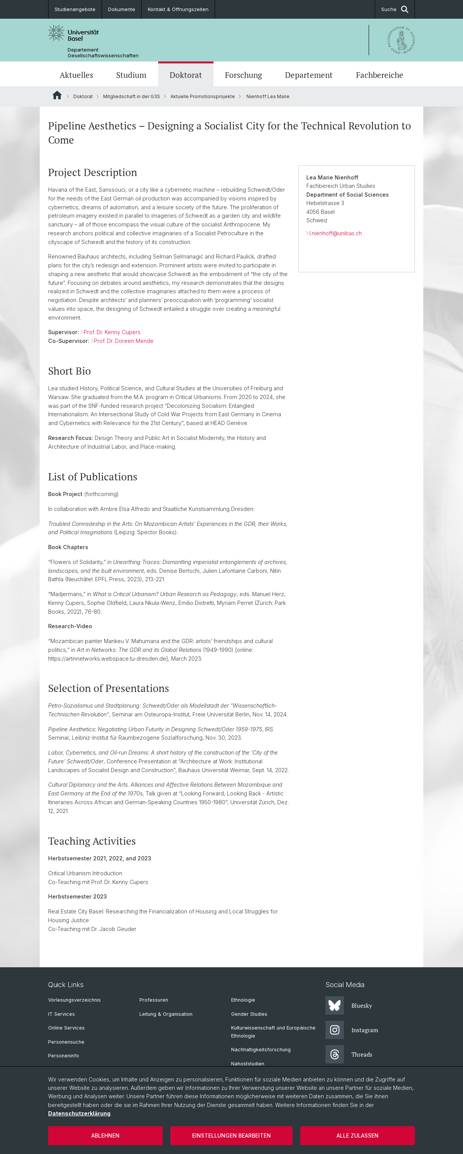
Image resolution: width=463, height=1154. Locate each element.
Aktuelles (76, 74)
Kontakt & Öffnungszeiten (178, 9)
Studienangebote (75, 9)
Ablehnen (105, 1135)
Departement (309, 74)
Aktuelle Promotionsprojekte (202, 96)
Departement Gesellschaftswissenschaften (103, 52)
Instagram (351, 1030)
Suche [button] (394, 9)
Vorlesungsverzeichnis (74, 1000)
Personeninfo (63, 1056)
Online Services (66, 1028)
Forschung (243, 74)
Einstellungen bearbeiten (231, 1135)
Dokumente (121, 9)
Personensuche (66, 1042)
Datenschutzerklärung (79, 1113)
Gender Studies (249, 1014)
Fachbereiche (379, 74)
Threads (348, 1054)
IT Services (61, 1014)
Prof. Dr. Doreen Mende (124, 341)
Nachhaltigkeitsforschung (261, 1049)
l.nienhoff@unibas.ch (335, 233)
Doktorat (186, 74)
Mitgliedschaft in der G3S (131, 96)
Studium (131, 74)
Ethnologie (243, 1000)
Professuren (153, 1000)
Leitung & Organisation (166, 1014)
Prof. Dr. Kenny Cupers (112, 332)
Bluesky (348, 1005)
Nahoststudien (247, 1064)
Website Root (57, 95)
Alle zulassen (358, 1135)
